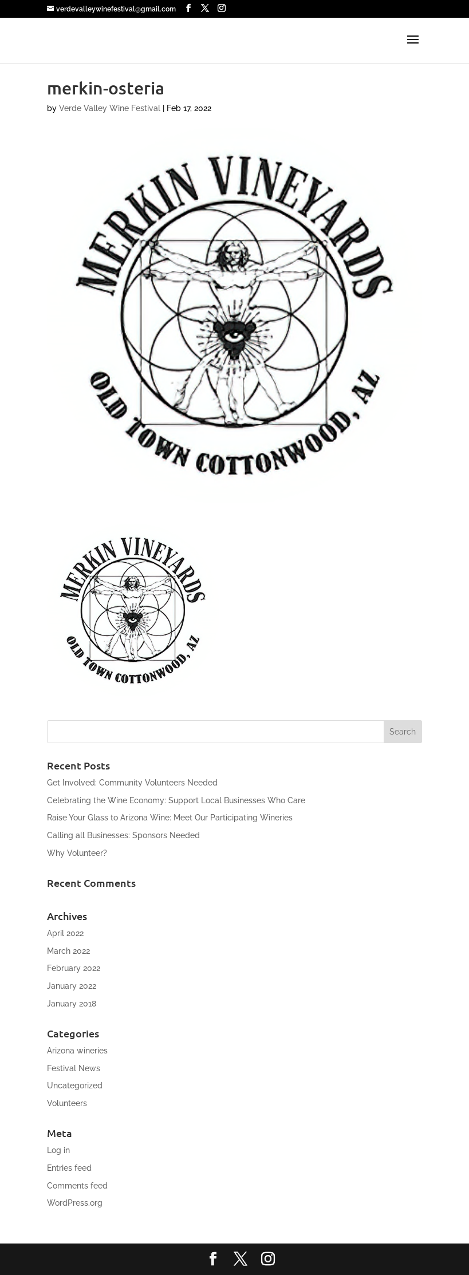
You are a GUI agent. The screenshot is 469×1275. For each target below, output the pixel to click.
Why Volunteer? (77, 853)
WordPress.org (75, 1202)
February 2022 (73, 968)
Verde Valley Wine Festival (109, 108)
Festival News (73, 1068)
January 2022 (71, 985)
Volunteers (67, 1103)
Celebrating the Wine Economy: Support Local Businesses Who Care (176, 800)
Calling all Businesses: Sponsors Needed (123, 835)
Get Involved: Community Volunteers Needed (132, 782)
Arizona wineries (77, 1050)
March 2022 (68, 951)
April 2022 (65, 933)
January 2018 (71, 1003)
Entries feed (69, 1168)
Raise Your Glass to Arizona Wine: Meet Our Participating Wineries (170, 817)
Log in (58, 1150)
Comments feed (77, 1185)
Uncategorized (75, 1085)
